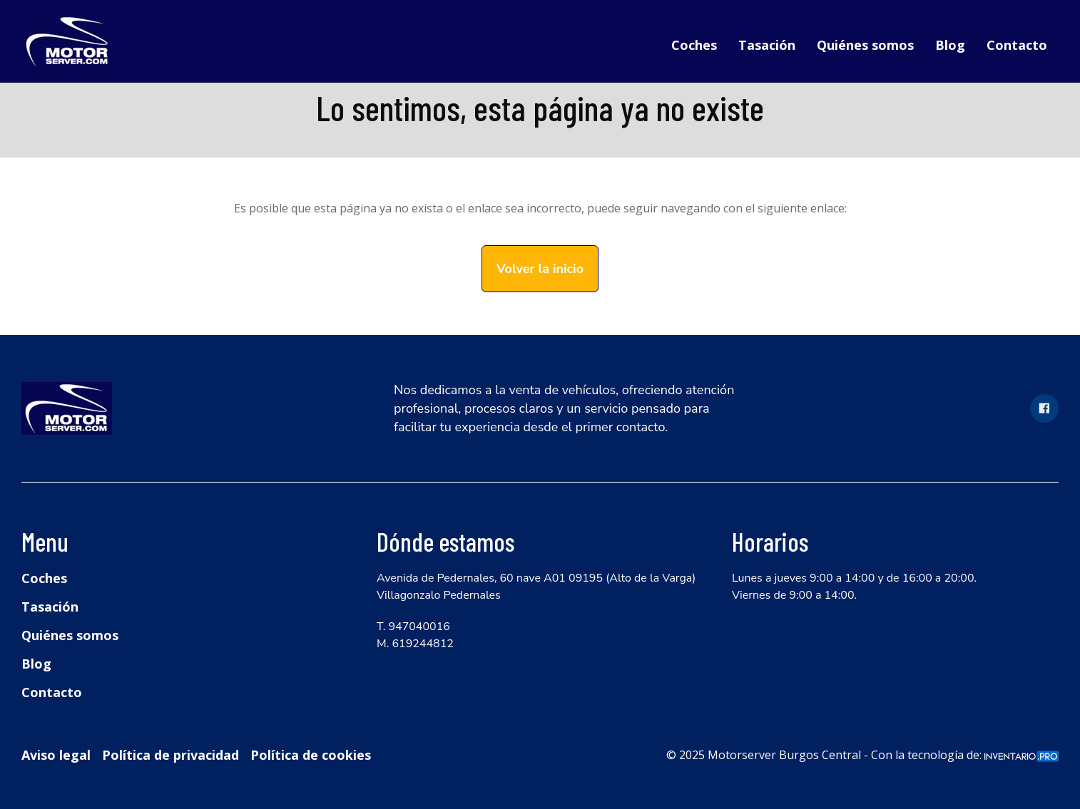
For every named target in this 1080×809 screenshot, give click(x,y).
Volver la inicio (540, 268)
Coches (694, 44)
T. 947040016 (413, 626)
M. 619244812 (415, 643)
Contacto (1017, 44)
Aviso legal (56, 754)
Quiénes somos (865, 44)
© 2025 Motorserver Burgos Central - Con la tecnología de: (862, 755)
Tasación (766, 44)
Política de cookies (310, 754)
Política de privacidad (170, 754)
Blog (950, 44)
